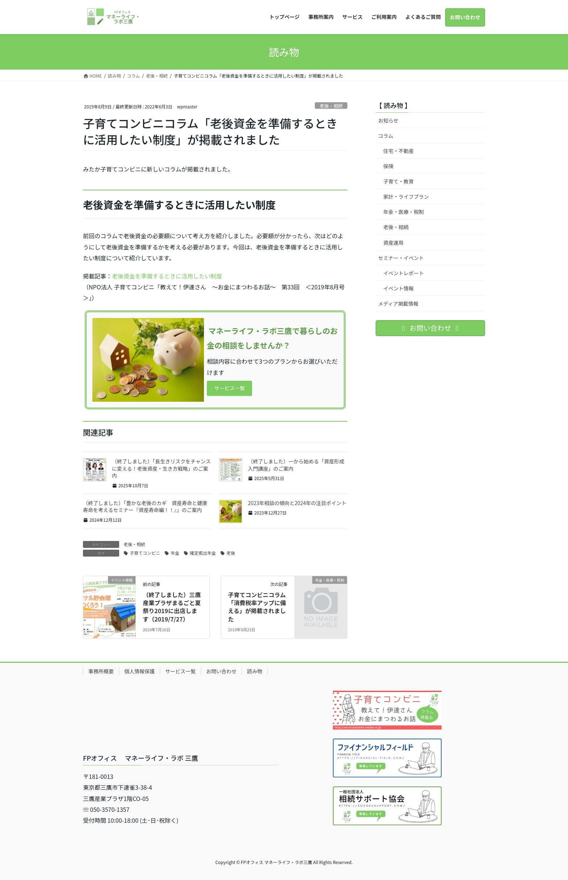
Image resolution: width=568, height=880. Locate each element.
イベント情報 (398, 288)
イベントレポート (403, 273)
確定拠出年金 (203, 553)
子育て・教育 (398, 181)
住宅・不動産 (398, 150)
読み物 (254, 671)
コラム (385, 135)
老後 (230, 553)
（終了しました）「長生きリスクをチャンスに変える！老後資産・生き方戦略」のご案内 (161, 468)
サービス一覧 (232, 388)
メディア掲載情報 (398, 303)
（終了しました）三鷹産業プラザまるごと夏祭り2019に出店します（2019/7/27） (172, 606)
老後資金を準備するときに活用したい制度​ (167, 276)
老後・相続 (331, 105)
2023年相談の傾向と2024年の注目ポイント (297, 503)
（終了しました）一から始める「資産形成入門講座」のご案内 (296, 465)
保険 (388, 166)
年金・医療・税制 (403, 211)
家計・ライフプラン (406, 196)
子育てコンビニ (145, 553)
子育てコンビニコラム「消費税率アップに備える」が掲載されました (257, 606)
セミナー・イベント (401, 257)
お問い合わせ (221, 671)
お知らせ (388, 120)
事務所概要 (101, 671)
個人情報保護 (139, 671)
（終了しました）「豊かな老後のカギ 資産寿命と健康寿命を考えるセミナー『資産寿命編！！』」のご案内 (145, 506)
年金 (175, 553)
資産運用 (393, 242)
